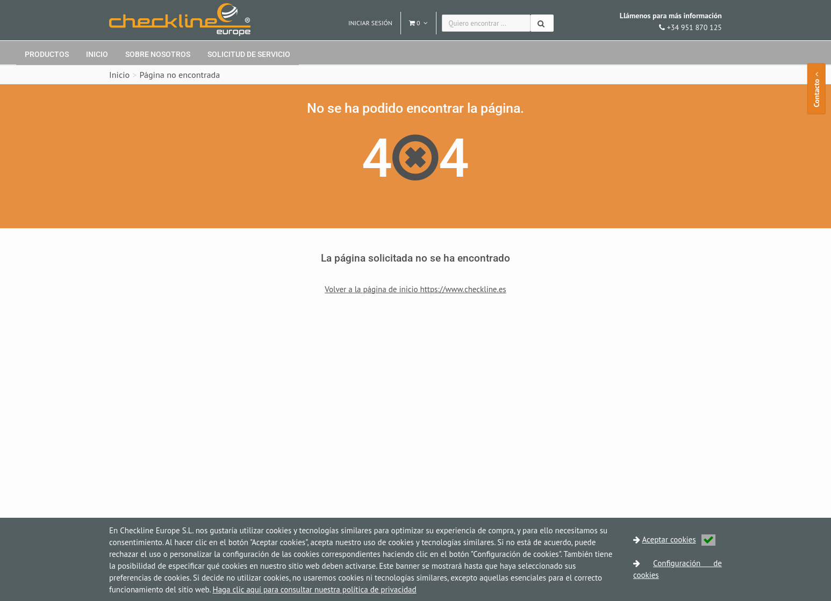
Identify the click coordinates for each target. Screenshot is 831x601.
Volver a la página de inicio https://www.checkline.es (415, 289)
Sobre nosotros (157, 54)
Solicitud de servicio (248, 54)
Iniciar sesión (370, 23)
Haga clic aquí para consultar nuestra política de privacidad (315, 589)
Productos (47, 54)
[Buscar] (542, 23)
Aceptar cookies (678, 539)
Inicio (97, 54)
